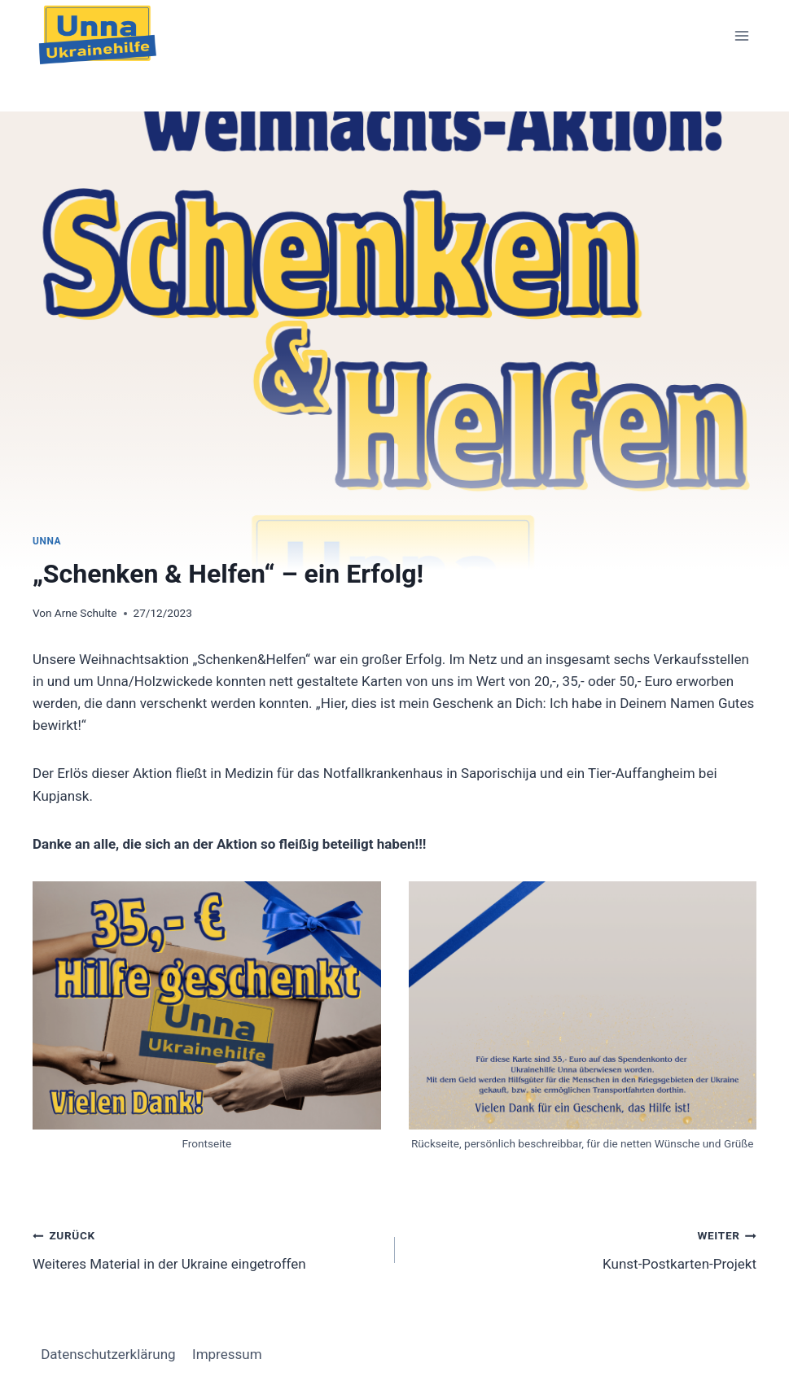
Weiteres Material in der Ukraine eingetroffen (207, 1248)
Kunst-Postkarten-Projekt (583, 1248)
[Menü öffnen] (741, 36)
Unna (47, 541)
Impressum (227, 1354)
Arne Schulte (86, 612)
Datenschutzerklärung (108, 1354)
